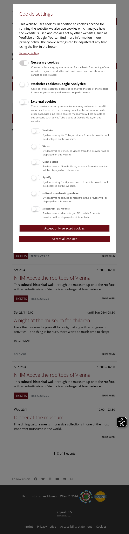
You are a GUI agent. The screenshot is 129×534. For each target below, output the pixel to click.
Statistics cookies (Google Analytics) (58, 84)
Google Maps (50, 161)
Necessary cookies (45, 62)
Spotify (46, 177)
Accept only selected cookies (64, 228)
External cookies (43, 101)
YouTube (47, 130)
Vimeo (46, 146)
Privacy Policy (29, 53)
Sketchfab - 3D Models (56, 208)
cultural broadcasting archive (60, 193)
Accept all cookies (64, 239)
